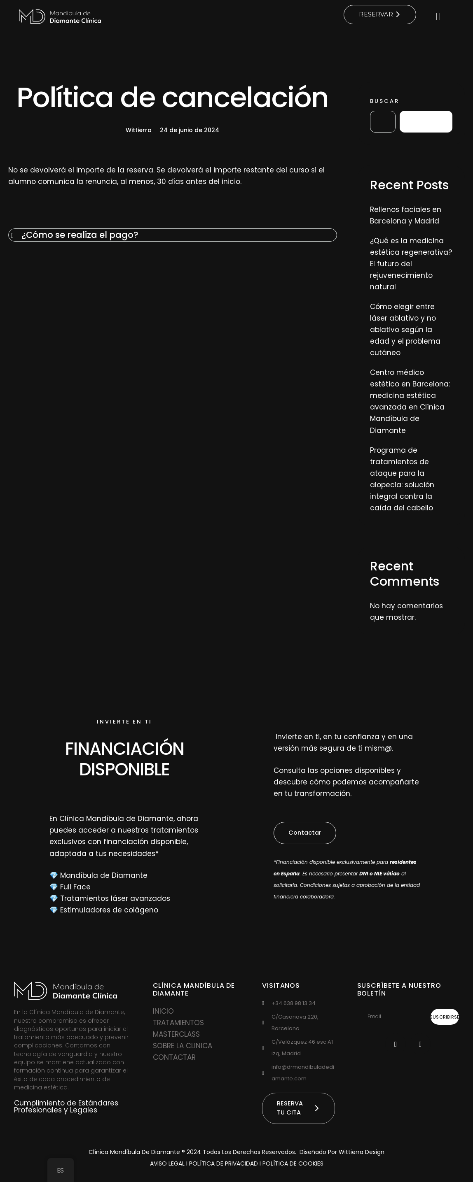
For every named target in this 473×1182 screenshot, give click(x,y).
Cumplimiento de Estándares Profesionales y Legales (66, 1107)
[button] (306, 833)
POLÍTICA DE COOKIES (292, 1165)
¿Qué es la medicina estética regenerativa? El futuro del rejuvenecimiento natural (411, 264)
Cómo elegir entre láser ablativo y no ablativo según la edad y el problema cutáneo (405, 330)
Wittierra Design (361, 1154)
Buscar (384, 101)
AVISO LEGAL (167, 1165)
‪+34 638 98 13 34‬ (294, 1003)
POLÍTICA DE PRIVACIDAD (224, 1165)
